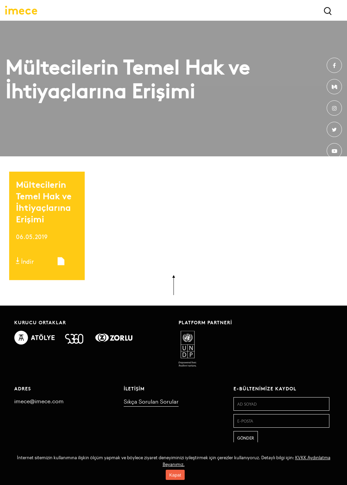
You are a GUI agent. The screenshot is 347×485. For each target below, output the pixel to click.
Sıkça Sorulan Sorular (151, 401)
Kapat (175, 475)
